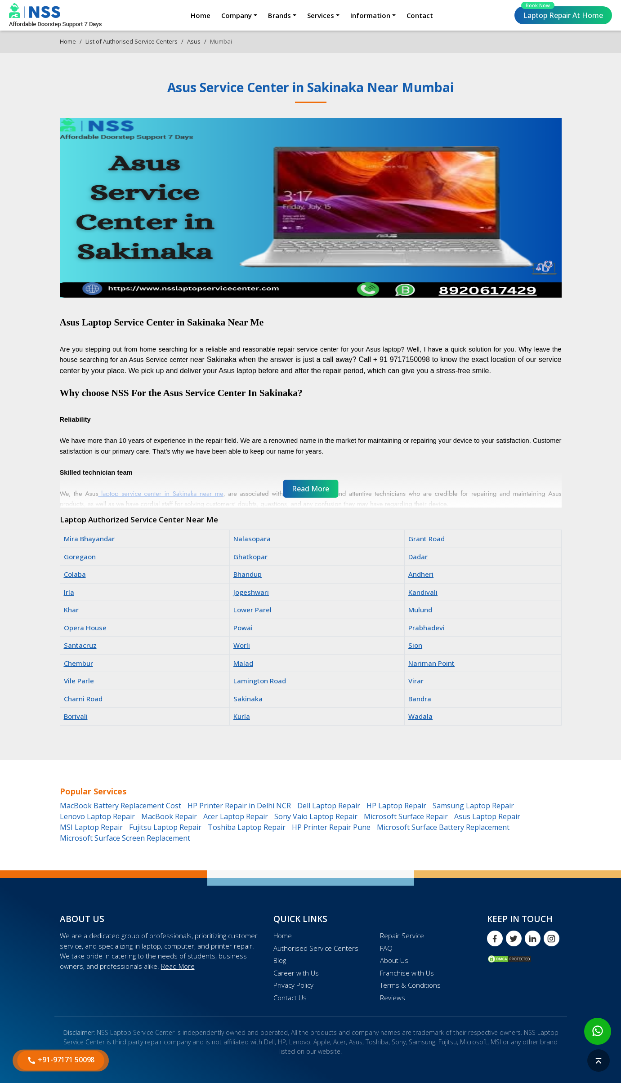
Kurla (241, 716)
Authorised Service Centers (315, 948)
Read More (178, 966)
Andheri (420, 574)
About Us (394, 960)
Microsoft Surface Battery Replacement (443, 827)
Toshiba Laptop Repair (247, 827)
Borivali (76, 716)
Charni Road (83, 698)
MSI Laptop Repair (91, 827)
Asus (194, 41)
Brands (279, 15)
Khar (71, 609)
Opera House (85, 627)
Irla (69, 592)
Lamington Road (259, 680)
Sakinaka (248, 698)
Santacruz (80, 645)
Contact (420, 15)
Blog (279, 960)
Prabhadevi (426, 627)
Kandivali (423, 592)
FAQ (386, 948)
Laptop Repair (562, 13)
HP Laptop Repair (396, 806)
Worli (241, 645)
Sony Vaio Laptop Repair (315, 816)
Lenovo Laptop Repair (97, 816)
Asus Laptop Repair (487, 816)
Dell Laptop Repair (328, 806)
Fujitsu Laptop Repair (165, 827)
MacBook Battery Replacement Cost (120, 806)
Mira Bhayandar (89, 538)
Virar (416, 680)
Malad (243, 663)
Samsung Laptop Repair (473, 806)
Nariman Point (431, 663)
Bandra (419, 698)
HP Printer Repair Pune (331, 827)
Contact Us (290, 997)
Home (200, 15)
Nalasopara (252, 538)
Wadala (420, 716)
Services (320, 15)
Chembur (78, 663)
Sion (415, 645)
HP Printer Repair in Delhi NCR (239, 806)
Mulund (420, 609)
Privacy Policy (293, 984)
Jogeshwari (251, 592)
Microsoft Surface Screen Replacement (125, 838)
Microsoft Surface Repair (406, 816)
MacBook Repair (169, 816)
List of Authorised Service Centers (131, 41)
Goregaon (80, 556)
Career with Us (296, 972)
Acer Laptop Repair (235, 816)
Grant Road (426, 538)
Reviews (392, 997)
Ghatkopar (250, 556)
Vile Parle (79, 680)
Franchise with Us (407, 972)
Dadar (418, 556)
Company (236, 15)
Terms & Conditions (410, 984)
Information (370, 15)
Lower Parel (252, 609)
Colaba (75, 574)
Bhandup (247, 574)
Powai (243, 627)
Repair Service (402, 935)
